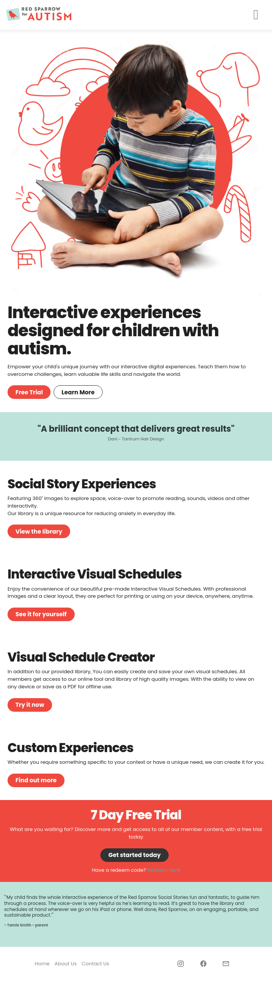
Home (42, 963)
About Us (66, 963)
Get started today (134, 855)
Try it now (29, 705)
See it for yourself (41, 614)
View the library (38, 531)
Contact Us (95, 963)
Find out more (36, 780)
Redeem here (163, 870)
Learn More (78, 392)
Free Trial (29, 392)
